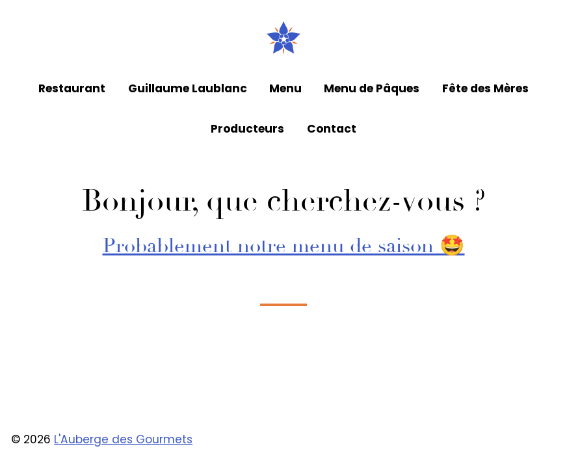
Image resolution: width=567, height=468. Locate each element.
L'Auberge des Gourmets (123, 439)
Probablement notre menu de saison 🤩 (284, 245)
